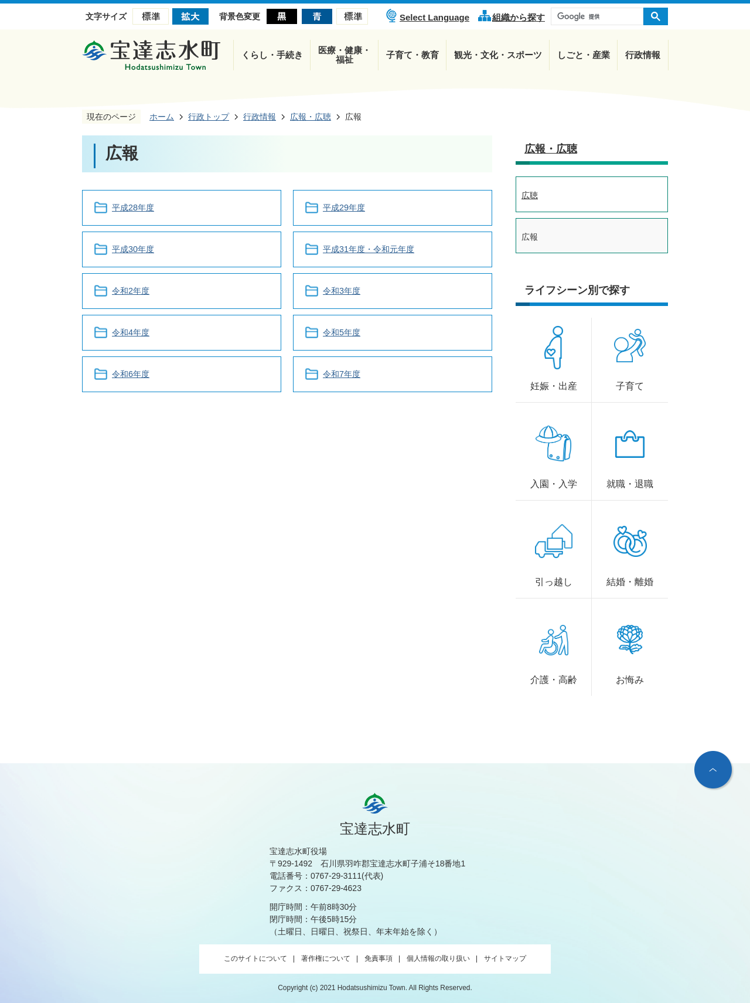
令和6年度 (130, 374)
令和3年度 (341, 290)
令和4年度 (130, 332)
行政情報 (642, 55)
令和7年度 (341, 374)
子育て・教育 (412, 55)
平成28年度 (133, 207)
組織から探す (518, 17)
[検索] (600, 16)
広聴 (529, 195)
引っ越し (553, 582)
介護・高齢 (553, 680)
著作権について (325, 958)
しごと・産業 (583, 55)
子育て (630, 386)
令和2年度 (130, 290)
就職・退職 (629, 484)
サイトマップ (505, 958)
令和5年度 (341, 332)
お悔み (630, 680)
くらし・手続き (272, 55)
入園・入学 (553, 484)
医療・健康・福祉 (344, 54)
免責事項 (378, 958)
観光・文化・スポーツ (498, 55)
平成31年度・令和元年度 (368, 249)
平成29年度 (344, 207)
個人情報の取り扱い (438, 958)
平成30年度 (133, 249)
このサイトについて (255, 958)
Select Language (434, 17)
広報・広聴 (550, 149)
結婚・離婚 (629, 582)
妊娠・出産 (553, 386)
